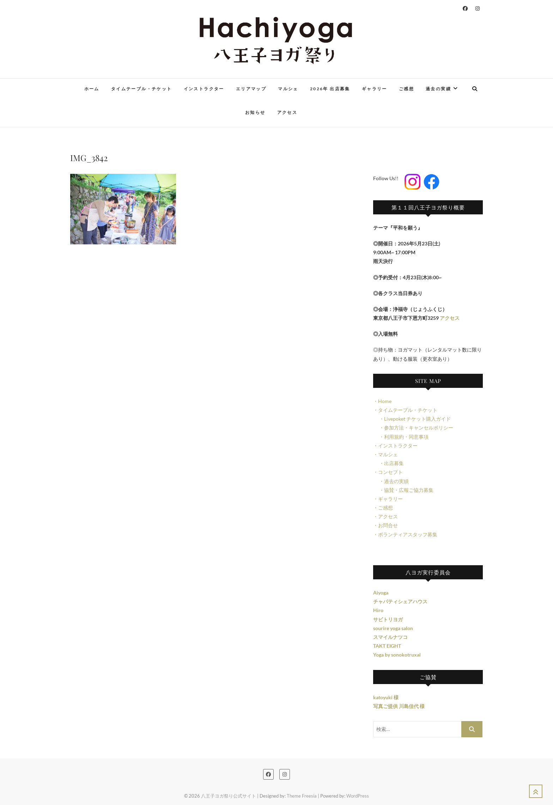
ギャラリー (374, 88)
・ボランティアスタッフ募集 (405, 534)
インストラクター (204, 88)
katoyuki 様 (386, 697)
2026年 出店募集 (330, 88)
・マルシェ (385, 454)
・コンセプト (388, 472)
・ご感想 (383, 508)
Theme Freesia (302, 796)
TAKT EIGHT (387, 646)
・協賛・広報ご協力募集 (403, 490)
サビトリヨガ (388, 619)
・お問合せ (385, 525)
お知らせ (255, 112)
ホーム (91, 88)
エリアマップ (251, 88)
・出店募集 (388, 463)
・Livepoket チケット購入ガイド (412, 419)
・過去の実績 (391, 481)
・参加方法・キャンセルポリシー (413, 428)
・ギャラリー (388, 499)
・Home (382, 401)
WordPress (357, 796)
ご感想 (406, 88)
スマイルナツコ (390, 637)
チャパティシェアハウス (400, 601)
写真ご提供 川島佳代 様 (399, 706)
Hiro (378, 610)
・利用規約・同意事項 (401, 437)
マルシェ (288, 88)
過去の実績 (438, 88)
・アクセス (385, 516)
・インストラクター (395, 446)
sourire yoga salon (393, 628)
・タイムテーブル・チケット (405, 410)
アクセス (287, 112)
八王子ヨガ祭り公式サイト (228, 796)
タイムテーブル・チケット (141, 88)
